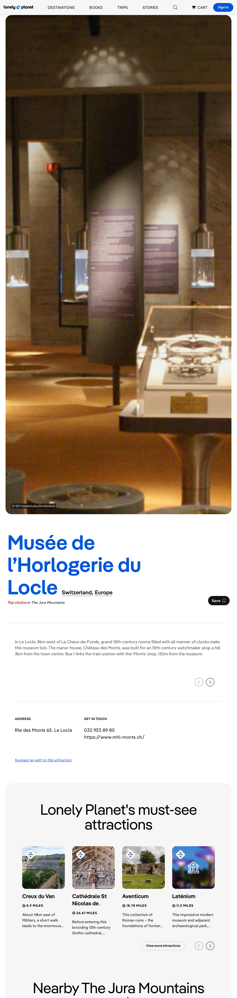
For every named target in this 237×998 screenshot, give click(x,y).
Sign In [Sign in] (223, 7)
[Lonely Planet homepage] (18, 7)
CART (200, 7)
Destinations (61, 7)
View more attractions (163, 946)
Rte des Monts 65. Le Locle (43, 730)
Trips (122, 7)
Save (219, 601)
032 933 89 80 (99, 730)
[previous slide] (199, 682)
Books (96, 7)
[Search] (175, 7)
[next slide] (210, 682)
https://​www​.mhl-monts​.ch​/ (114, 737)
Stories (150, 7)
